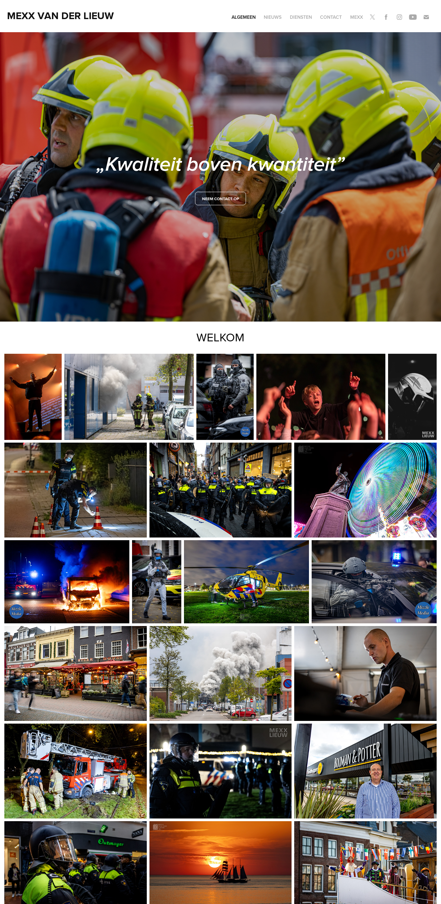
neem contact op (220, 199)
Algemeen (244, 17)
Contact (331, 17)
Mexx (356, 17)
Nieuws (272, 17)
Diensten (301, 17)
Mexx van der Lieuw (60, 15)
